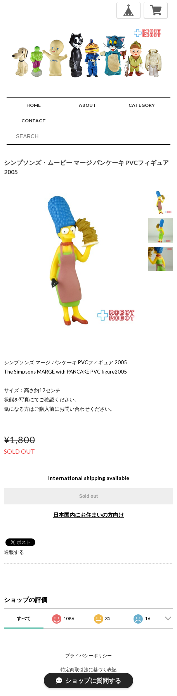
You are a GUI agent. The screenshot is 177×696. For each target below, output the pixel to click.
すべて (24, 618)
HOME (33, 105)
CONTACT (33, 120)
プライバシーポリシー (88, 655)
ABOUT (87, 105)
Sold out (88, 496)
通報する (14, 552)
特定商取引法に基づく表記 (88, 669)
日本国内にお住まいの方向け (88, 514)
